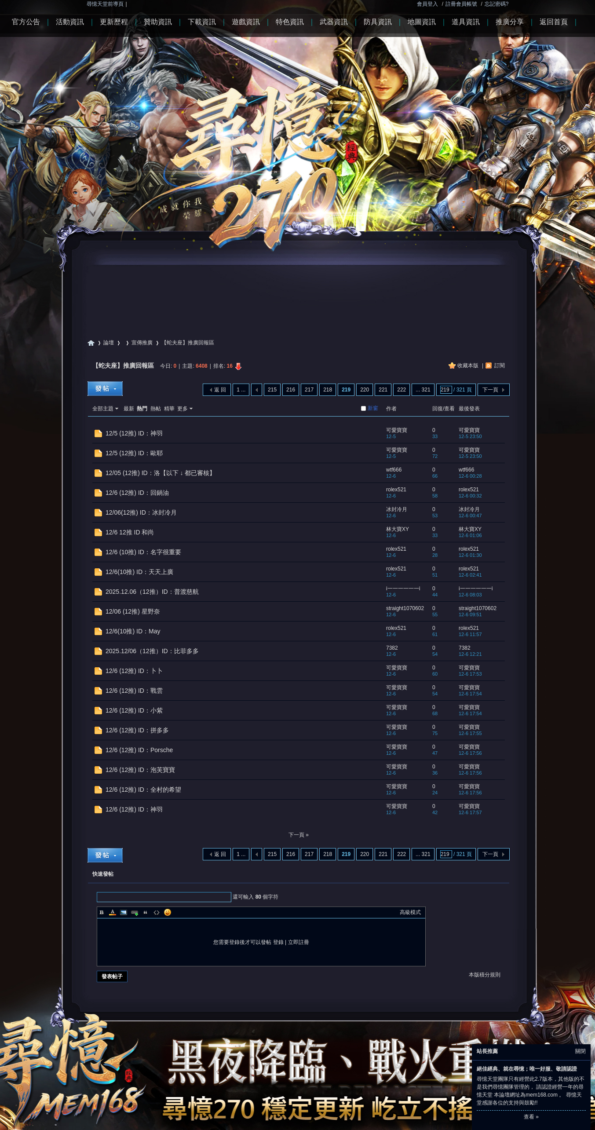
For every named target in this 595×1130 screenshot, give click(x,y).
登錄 (278, 942)
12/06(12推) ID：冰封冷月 (141, 512)
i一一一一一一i (403, 588)
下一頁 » (298, 835)
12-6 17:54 (470, 693)
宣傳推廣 (142, 343)
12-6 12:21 (470, 654)
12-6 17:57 (470, 812)
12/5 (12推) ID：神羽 (134, 433)
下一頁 (490, 390)
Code (156, 912)
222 (401, 390)
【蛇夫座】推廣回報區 (123, 365)
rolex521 (396, 489)
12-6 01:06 (470, 535)
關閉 (580, 1051)
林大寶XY (397, 529)
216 (290, 390)
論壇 (108, 343)
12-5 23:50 (470, 436)
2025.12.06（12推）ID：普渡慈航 (152, 591)
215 (272, 390)
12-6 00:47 (470, 515)
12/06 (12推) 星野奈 (133, 611)
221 (383, 390)
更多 (182, 409)
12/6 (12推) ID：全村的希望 (143, 789)
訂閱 (499, 365)
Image (123, 912)
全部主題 (102, 409)
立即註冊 (298, 942)
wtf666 (394, 470)
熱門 (142, 409)
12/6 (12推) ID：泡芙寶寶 (140, 769)
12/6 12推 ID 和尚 (130, 532)
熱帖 (155, 409)
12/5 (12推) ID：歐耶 (134, 453)
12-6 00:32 (470, 495)
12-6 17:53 (470, 674)
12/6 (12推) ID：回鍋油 (137, 492)
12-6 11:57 (470, 634)
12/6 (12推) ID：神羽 (134, 809)
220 (364, 390)
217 (309, 390)
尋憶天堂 (91, 342)
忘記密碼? (497, 4)
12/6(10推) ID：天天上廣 (139, 571)
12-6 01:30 (470, 555)
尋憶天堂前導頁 (105, 4)
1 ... (241, 390)
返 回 (220, 390)
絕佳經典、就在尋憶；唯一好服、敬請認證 (527, 1069)
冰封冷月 (396, 509)
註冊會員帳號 (461, 4)
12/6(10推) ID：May (133, 631)
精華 (169, 409)
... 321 (423, 390)
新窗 (373, 408)
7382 (392, 648)
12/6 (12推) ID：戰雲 (134, 690)
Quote (145, 912)
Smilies (167, 912)
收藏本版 (468, 365)
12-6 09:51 (470, 614)
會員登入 (427, 4)
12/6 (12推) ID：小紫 (134, 710)
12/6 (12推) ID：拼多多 (137, 730)
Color (112, 912)
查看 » (531, 1117)
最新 (129, 409)
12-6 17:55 (470, 733)
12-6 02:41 (470, 575)
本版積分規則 (484, 975)
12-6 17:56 (470, 753)
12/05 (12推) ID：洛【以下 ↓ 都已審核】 (161, 472)
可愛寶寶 (396, 430)
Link (134, 912)
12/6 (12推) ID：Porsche (139, 749)
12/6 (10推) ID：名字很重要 (143, 552)
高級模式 (410, 912)
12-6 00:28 (470, 476)
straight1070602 (405, 608)
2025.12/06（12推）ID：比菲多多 (152, 651)
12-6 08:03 (470, 594)
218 (327, 390)
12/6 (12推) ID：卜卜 (134, 670)
